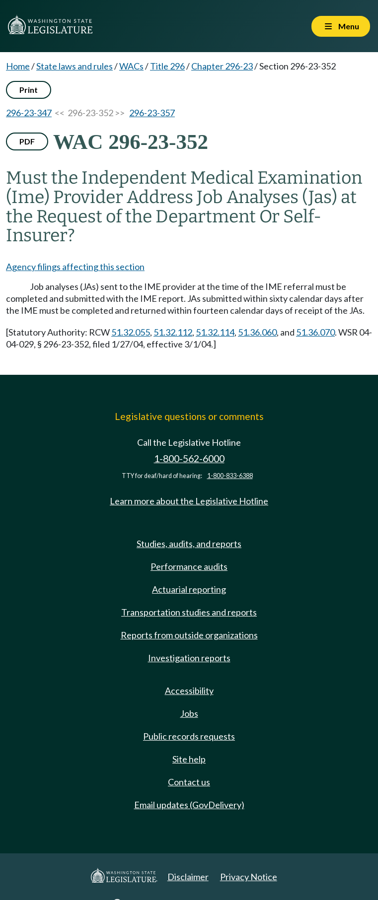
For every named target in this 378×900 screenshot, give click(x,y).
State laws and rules (74, 66)
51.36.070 (315, 332)
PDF (27, 141)
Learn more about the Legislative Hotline (189, 500)
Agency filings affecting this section (75, 266)
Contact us (189, 781)
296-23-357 (152, 112)
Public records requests (189, 736)
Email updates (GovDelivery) (189, 804)
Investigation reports (189, 657)
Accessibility (189, 690)
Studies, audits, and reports (189, 543)
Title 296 (167, 66)
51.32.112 (172, 332)
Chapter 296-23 (222, 66)
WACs (131, 66)
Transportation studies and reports (189, 612)
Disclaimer (188, 876)
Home (18, 66)
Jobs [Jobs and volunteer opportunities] (189, 713)
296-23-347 (29, 112)
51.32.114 (215, 332)
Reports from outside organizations (189, 634)
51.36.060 (257, 332)
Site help (189, 759)
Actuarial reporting (189, 589)
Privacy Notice (248, 876)
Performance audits (189, 566)
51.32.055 (130, 332)
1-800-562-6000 (189, 458)
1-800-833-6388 (230, 476)
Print (28, 89)
